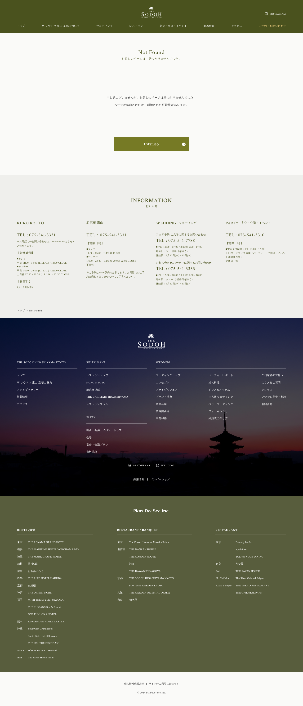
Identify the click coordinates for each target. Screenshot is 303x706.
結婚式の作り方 (218, 418)
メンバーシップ (160, 479)
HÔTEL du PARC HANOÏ (42, 650)
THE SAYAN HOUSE (248, 571)
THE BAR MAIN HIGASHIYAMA (107, 396)
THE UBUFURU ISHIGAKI (43, 643)
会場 (89, 437)
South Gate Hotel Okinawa (42, 635)
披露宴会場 (162, 411)
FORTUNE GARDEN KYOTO (146, 585)
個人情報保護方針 (134, 683)
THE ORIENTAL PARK (249, 592)
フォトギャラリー (28, 389)
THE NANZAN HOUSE (142, 549)
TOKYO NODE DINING (249, 556)
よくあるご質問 (271, 382)
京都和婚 (161, 418)
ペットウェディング (221, 404)
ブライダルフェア (167, 389)
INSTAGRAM (278, 14)
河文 (131, 563)
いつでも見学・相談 (274, 396)
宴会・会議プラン (97, 444)
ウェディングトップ (168, 375)
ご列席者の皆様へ (273, 375)
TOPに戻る (151, 144)
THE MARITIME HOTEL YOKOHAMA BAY (53, 549)
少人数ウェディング (221, 396)
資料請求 (91, 451)
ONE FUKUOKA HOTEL (42, 614)
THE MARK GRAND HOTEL (45, 556)
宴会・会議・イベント (173, 25)
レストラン (136, 25)
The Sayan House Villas (41, 657)
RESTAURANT (142, 465)
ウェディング (104, 25)
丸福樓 (32, 585)
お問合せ (267, 404)
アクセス (236, 25)
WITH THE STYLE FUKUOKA (46, 599)
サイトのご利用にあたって (164, 683)
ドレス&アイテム (219, 389)
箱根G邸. (33, 563)
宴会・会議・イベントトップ (104, 430)
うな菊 (239, 563)
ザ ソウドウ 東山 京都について (61, 25)
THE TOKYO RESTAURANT (252, 585)
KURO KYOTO (95, 382)
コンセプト (162, 382)
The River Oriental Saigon (250, 578)
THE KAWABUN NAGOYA (145, 571)
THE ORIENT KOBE (40, 592)
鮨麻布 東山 (93, 389)
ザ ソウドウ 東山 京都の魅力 (34, 382)
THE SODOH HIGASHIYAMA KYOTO (151, 578)
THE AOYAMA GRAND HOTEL (46, 542)
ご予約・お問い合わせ (272, 25)
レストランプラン (97, 404)
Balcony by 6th (244, 542)
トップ (21, 25)
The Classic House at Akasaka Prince (149, 542)
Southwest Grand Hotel (40, 628)
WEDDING (167, 465)
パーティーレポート (221, 375)
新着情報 (209, 25)
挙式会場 (161, 404)
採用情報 (138, 479)
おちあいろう (36, 571)
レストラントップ (97, 375)
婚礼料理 (214, 382)
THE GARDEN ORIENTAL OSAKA (149, 592)
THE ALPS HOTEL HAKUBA (45, 578)
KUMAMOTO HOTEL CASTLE (46, 621)
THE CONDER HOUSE (142, 556)
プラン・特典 (164, 396)
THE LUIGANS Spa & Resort (44, 607)
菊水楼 (133, 599)
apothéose (241, 549)
